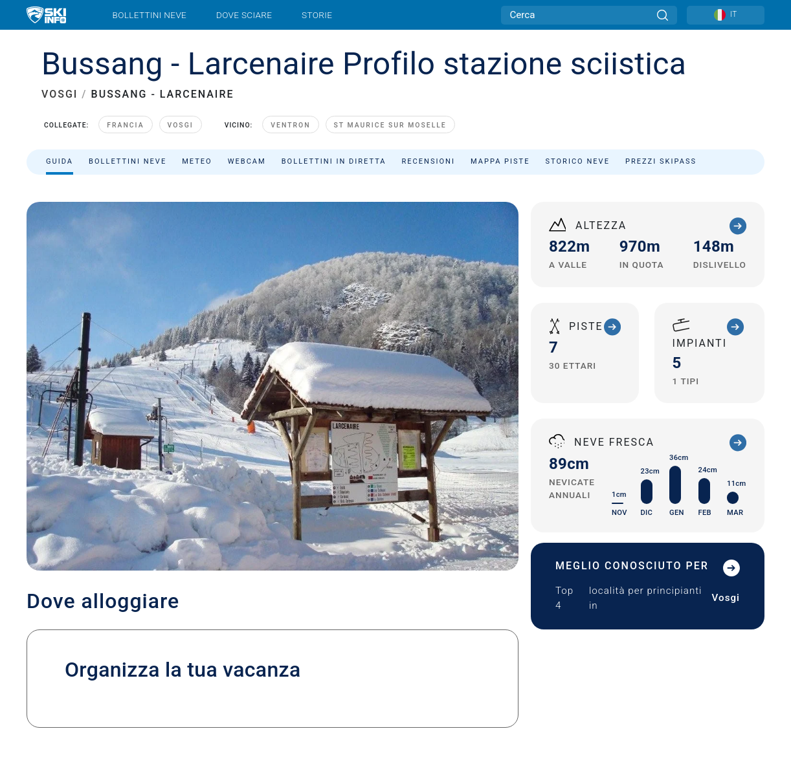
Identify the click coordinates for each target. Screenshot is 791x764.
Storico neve (578, 161)
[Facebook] (743, 638)
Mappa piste (500, 161)
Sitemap (246, 699)
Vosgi (181, 125)
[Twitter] (671, 638)
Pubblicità (224, 639)
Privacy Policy (108, 699)
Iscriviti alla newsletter (141, 655)
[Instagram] (707, 638)
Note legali (50, 699)
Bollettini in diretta (334, 161)
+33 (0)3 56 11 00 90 (480, 442)
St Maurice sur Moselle (390, 125)
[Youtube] (636, 638)
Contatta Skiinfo (141, 639)
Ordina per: (636, 195)
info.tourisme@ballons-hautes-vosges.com (559, 458)
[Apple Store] (726, 673)
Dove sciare (244, 15)
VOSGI (59, 94)
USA (335, 699)
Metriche (314, 699)
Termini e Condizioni (182, 699)
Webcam (247, 161)
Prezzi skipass (660, 161)
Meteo (197, 161)
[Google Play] (656, 673)
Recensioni (428, 161)
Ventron (290, 125)
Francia (125, 125)
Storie (317, 15)
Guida (59, 161)
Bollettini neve (150, 15)
